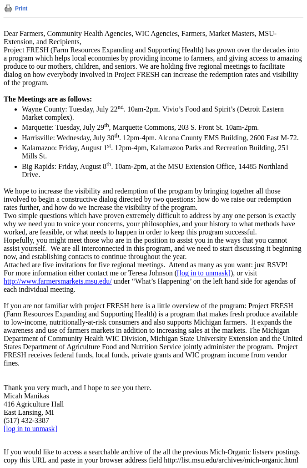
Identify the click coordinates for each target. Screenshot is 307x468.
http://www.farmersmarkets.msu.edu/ (58, 281)
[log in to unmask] (204, 273)
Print (21, 8)
